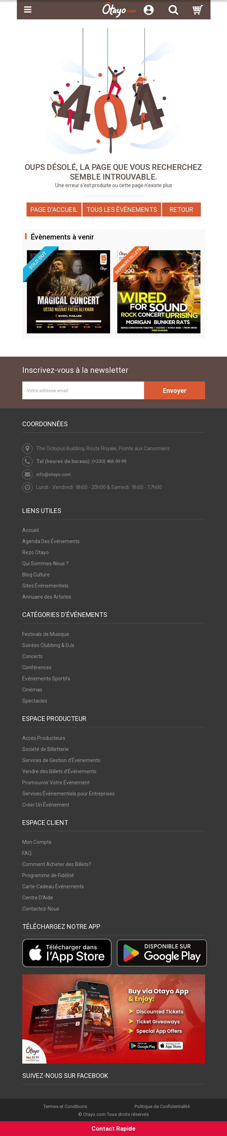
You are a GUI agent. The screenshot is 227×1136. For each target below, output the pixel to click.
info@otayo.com (53, 474)
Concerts (32, 656)
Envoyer (174, 390)
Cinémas (32, 690)
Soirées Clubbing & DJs (48, 645)
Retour (181, 209)
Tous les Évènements (121, 209)
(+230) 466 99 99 (109, 461)
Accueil (30, 530)
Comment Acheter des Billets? (56, 864)
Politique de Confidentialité (162, 1106)
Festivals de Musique (45, 634)
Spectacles (34, 701)
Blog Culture (36, 574)
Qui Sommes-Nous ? (45, 563)
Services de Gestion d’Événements (61, 760)
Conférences (37, 667)
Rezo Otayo (35, 552)
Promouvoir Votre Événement (56, 782)
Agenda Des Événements (51, 541)
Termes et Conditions (65, 1106)
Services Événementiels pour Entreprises (68, 794)
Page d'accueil (53, 209)
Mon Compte (37, 842)
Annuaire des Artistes (46, 597)
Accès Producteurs (43, 738)
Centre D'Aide (37, 897)
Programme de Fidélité (48, 875)
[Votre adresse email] (83, 390)
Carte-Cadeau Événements (53, 886)
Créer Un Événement (45, 805)
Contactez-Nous (40, 909)
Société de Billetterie (45, 749)
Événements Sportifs (46, 678)
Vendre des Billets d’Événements (59, 771)
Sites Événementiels (45, 586)
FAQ (27, 853)
